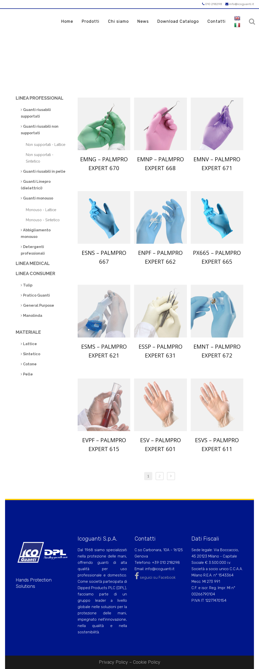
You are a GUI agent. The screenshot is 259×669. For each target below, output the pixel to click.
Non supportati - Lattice (46, 144)
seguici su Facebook (155, 577)
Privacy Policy (113, 662)
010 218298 (212, 4)
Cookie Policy (146, 662)
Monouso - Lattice (41, 210)
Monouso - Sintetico (43, 220)
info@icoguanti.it (239, 4)
